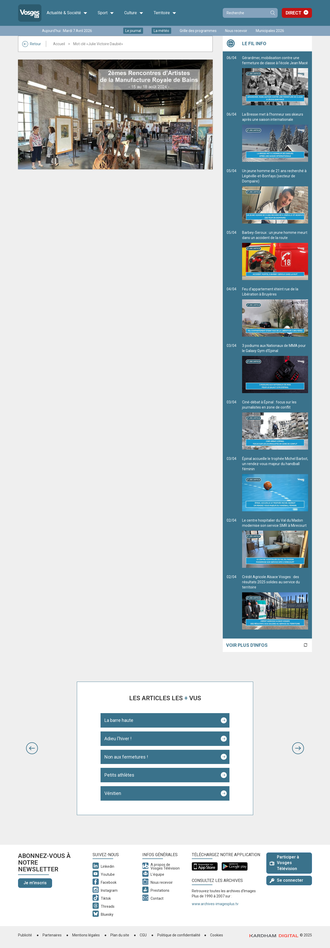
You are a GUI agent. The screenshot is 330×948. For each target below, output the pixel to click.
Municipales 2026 (270, 31)
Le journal (133, 31)
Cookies (216, 935)
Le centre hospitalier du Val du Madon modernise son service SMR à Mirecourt (275, 543)
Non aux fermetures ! (126, 757)
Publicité (25, 935)
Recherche (272, 13)
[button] (32, 748)
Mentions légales (86, 935)
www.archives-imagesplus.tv (215, 904)
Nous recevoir (236, 31)
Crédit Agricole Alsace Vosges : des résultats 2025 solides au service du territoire (275, 602)
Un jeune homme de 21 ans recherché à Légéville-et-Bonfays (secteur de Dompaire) (275, 196)
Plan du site (119, 935)
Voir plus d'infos (247, 645)
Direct (293, 12)
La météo (161, 31)
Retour (31, 44)
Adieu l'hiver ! (117, 738)
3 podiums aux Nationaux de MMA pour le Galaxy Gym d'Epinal (275, 368)
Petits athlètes (119, 775)
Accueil (59, 44)
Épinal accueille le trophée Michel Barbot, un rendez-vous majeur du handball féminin (275, 484)
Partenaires (52, 935)
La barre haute (118, 720)
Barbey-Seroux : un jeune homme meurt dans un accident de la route (275, 255)
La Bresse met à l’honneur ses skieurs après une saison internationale (275, 137)
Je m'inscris (35, 882)
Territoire (165, 13)
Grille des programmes (198, 31)
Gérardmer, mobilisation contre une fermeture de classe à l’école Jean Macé (275, 80)
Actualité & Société (67, 13)
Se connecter (286, 880)
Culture (133, 13)
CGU (143, 935)
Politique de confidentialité (178, 935)
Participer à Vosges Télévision (284, 863)
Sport (106, 13)
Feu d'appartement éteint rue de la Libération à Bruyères (275, 312)
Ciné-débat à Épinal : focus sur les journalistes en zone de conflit (275, 425)
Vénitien (112, 793)
